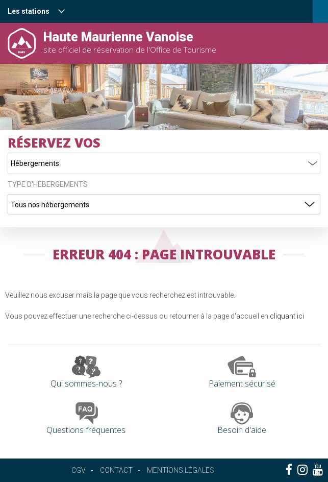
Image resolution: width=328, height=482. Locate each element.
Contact (116, 470)
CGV (78, 470)
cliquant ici (287, 316)
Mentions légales (180, 470)
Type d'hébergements (48, 184)
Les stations (28, 11)
